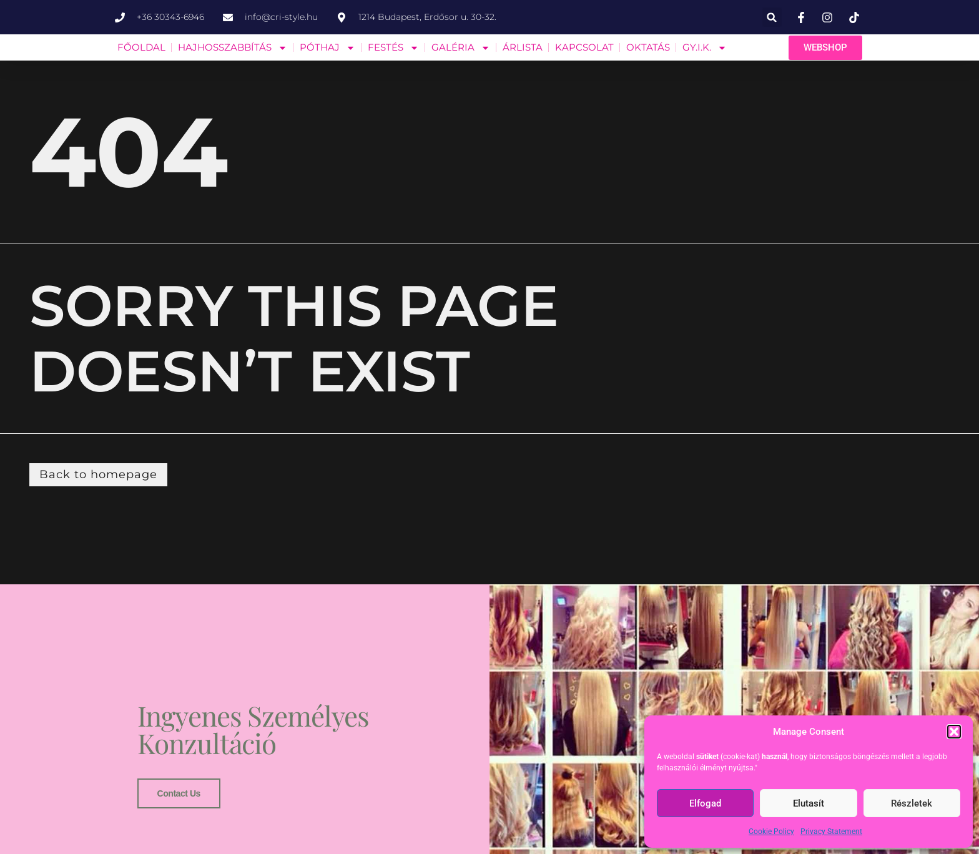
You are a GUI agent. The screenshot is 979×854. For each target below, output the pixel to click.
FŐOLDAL (141, 47)
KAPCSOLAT (584, 47)
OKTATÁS (648, 47)
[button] (954, 731)
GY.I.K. (704, 48)
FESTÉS (393, 48)
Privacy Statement (831, 831)
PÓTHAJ (327, 48)
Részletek (911, 803)
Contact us (178, 793)
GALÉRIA (460, 48)
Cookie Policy (771, 831)
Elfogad (705, 803)
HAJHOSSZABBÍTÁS (232, 48)
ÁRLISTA (523, 47)
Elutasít (808, 803)
